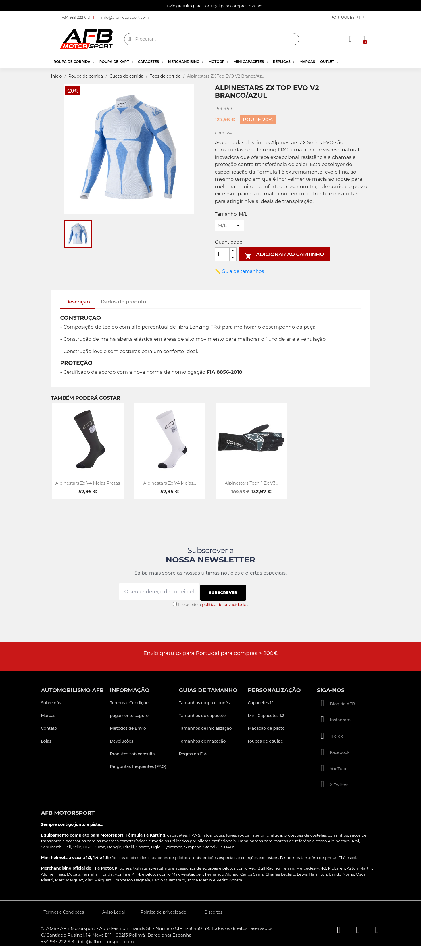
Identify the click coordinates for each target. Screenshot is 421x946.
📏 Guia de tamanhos (239, 271)
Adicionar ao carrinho (284, 255)
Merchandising (185, 61)
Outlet (329, 61)
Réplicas (284, 61)
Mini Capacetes (251, 61)
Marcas (307, 61)
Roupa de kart (116, 61)
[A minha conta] (351, 39)
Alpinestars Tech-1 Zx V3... (251, 483)
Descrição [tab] (77, 302)
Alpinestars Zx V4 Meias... (169, 483)
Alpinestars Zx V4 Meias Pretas (87, 483)
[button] (362, 39)
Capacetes (150, 61)
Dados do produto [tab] (123, 302)
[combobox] (212, 39)
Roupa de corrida (73, 61)
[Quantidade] (222, 254)
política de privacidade (224, 602)
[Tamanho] (229, 226)
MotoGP (218, 61)
